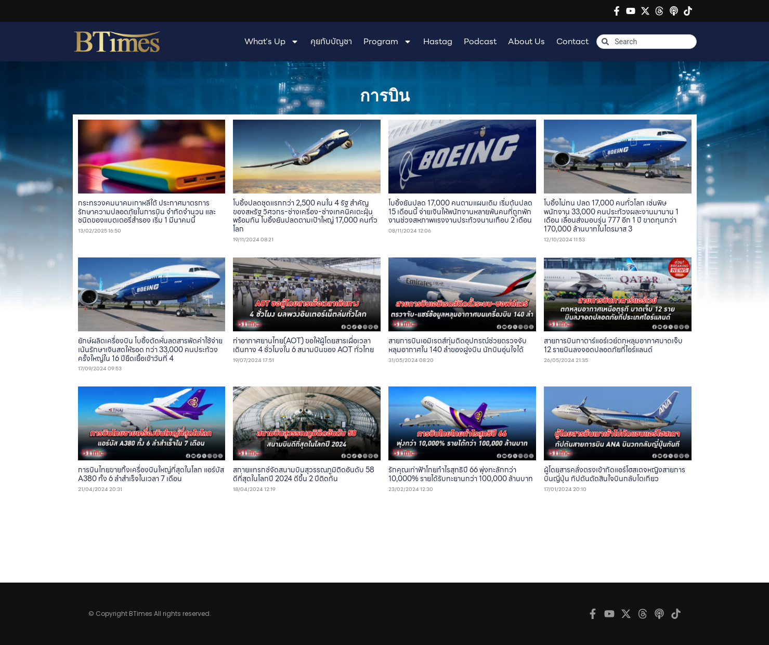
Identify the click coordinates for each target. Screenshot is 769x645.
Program (387, 41)
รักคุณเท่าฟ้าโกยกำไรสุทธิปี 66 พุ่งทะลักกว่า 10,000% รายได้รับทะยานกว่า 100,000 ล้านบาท (460, 474)
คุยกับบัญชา (331, 41)
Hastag (437, 41)
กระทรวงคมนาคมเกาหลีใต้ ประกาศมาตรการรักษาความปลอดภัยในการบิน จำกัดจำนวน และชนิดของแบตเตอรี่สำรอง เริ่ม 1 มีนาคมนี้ (147, 211)
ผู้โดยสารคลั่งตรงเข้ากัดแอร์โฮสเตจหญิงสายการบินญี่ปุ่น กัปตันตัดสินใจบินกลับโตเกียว (614, 474)
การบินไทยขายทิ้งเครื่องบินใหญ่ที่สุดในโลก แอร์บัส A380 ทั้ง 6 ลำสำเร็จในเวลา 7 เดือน (151, 474)
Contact (572, 41)
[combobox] (646, 41)
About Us (526, 41)
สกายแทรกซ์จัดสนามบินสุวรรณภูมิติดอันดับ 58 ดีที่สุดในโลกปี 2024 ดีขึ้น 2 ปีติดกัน (303, 474)
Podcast (480, 41)
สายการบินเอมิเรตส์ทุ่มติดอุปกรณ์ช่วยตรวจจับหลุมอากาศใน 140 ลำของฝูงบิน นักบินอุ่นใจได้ (457, 345)
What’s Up (271, 41)
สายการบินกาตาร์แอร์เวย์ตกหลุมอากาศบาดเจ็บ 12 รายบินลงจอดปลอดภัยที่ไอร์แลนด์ (613, 345)
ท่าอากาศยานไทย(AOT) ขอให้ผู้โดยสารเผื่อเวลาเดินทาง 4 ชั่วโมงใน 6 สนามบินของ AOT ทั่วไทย (303, 345)
